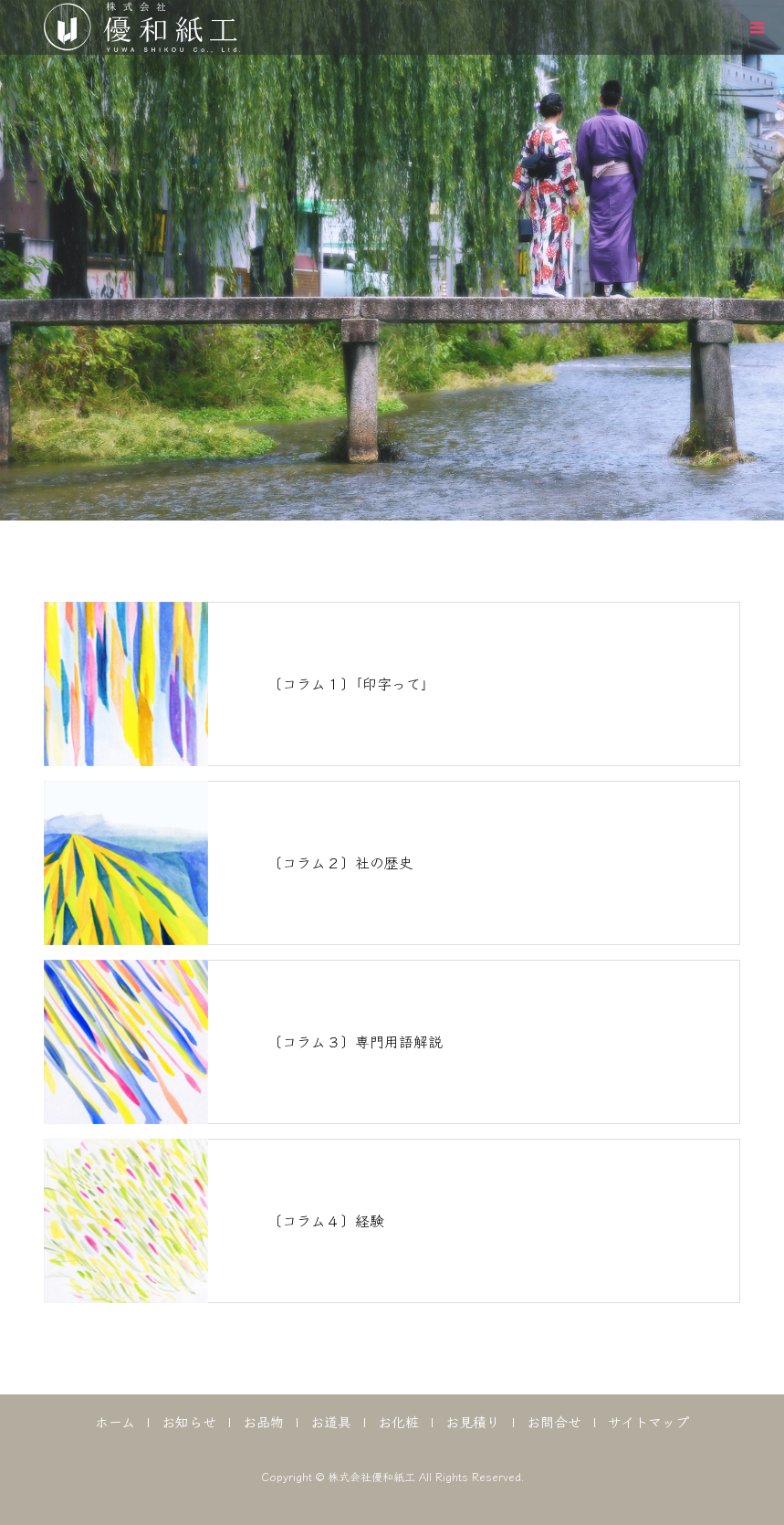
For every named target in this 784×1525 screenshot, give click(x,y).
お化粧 (398, 1421)
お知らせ (189, 1421)
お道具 (331, 1421)
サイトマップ (648, 1421)
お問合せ (554, 1421)
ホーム (115, 1421)
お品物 (263, 1421)
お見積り (473, 1421)
